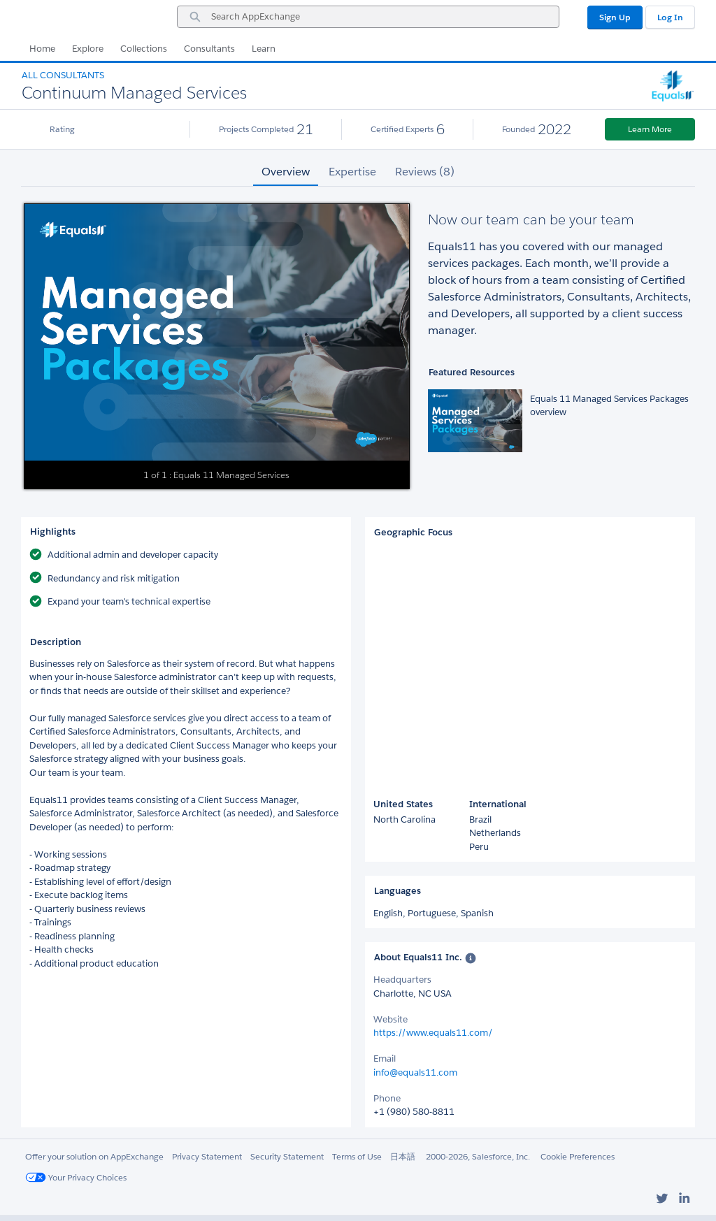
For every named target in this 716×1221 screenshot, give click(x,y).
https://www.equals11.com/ (433, 1033)
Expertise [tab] (352, 171)
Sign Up (615, 17)
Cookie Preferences (577, 1156)
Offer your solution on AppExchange (94, 1156)
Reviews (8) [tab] (424, 171)
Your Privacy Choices (76, 1177)
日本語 (402, 1156)
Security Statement (287, 1156)
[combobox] (368, 17)
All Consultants (63, 75)
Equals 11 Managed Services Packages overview (609, 406)
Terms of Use (357, 1156)
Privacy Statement (207, 1156)
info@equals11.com (415, 1072)
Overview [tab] (286, 171)
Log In (670, 17)
